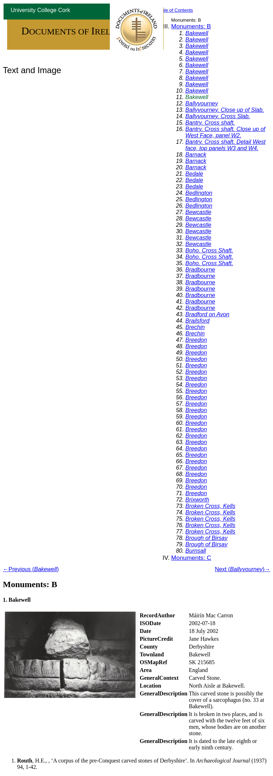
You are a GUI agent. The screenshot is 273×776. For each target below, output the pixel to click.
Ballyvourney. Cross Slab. (218, 116)
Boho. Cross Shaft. (209, 250)
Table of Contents (175, 10)
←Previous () (31, 569)
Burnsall (196, 551)
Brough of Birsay (207, 538)
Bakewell (197, 33)
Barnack (196, 155)
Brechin (195, 327)
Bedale (194, 174)
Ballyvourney (202, 103)
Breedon (196, 340)
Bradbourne (200, 270)
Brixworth (197, 500)
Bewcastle (199, 212)
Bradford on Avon (208, 314)
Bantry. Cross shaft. (210, 123)
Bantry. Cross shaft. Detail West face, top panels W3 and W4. (226, 145)
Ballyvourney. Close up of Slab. (225, 110)
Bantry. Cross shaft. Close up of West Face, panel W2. (226, 132)
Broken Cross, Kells (211, 506)
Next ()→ (242, 569)
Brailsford (198, 321)
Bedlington (199, 193)
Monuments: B (191, 26)
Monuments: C (191, 557)
